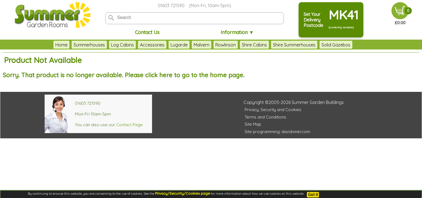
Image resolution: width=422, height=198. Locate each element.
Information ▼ (237, 32)
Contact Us (147, 32)
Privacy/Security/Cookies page (182, 193)
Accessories (152, 45)
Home (61, 45)
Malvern (201, 45)
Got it (313, 194)
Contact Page (129, 124)
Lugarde (179, 45)
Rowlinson (225, 45)
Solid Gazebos (335, 45)
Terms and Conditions (265, 117)
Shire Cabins (254, 45)
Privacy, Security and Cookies (273, 109)
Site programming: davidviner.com (277, 131)
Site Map (253, 124)
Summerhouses (89, 45)
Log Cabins (122, 45)
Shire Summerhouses (294, 45)
